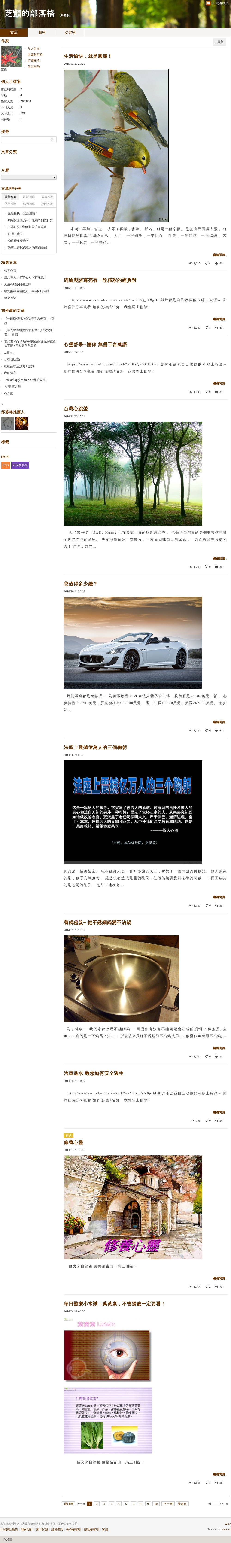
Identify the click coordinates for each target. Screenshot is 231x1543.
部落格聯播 (20, 465)
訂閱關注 (34, 60)
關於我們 (27, 1529)
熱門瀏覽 (11, 204)
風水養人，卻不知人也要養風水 (25, 277)
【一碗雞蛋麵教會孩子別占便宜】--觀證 (29, 321)
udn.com (226, 1529)
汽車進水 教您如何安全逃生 (94, 1073)
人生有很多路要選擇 (17, 284)
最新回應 (29, 197)
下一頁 (168, 1504)
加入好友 (34, 48)
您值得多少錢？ (81, 583)
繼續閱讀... (220, 255)
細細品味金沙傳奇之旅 (19, 366)
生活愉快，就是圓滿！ (88, 56)
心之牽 (8, 393)
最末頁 (182, 1504)
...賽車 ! (9, 352)
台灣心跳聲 (76, 408)
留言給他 (34, 66)
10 (156, 1504)
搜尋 (53, 139)
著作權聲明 (73, 1529)
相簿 (42, 32)
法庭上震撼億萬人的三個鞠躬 (95, 747)
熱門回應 (29, 204)
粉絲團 (7, 1539)
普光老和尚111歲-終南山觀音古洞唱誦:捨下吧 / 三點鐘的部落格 (30, 344)
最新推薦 (47, 197)
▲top (228, 1523)
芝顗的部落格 (30, 13)
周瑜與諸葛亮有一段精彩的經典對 (100, 280)
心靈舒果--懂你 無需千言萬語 (95, 344)
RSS (6, 465)
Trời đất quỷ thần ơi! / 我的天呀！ (26, 380)
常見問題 (42, 1529)
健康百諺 (10, 298)
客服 (105, 1529)
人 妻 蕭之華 (12, 386)
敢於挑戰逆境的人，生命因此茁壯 (26, 291)
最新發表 (11, 197)
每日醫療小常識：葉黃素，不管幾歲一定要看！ (115, 1303)
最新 (221, 42)
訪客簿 (70, 32)
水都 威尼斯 (12, 359)
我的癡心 (10, 373)
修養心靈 (73, 1142)
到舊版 (65, 15)
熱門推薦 (47, 204)
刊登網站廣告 (9, 1529)
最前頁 (68, 1504)
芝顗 (4, 69)
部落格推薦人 (13, 412)
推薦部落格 (35, 54)
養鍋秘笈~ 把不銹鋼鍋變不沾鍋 (97, 922)
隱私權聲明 (91, 1529)
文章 (14, 32)
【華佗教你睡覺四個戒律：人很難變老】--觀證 (28, 332)
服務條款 (57, 1529)
